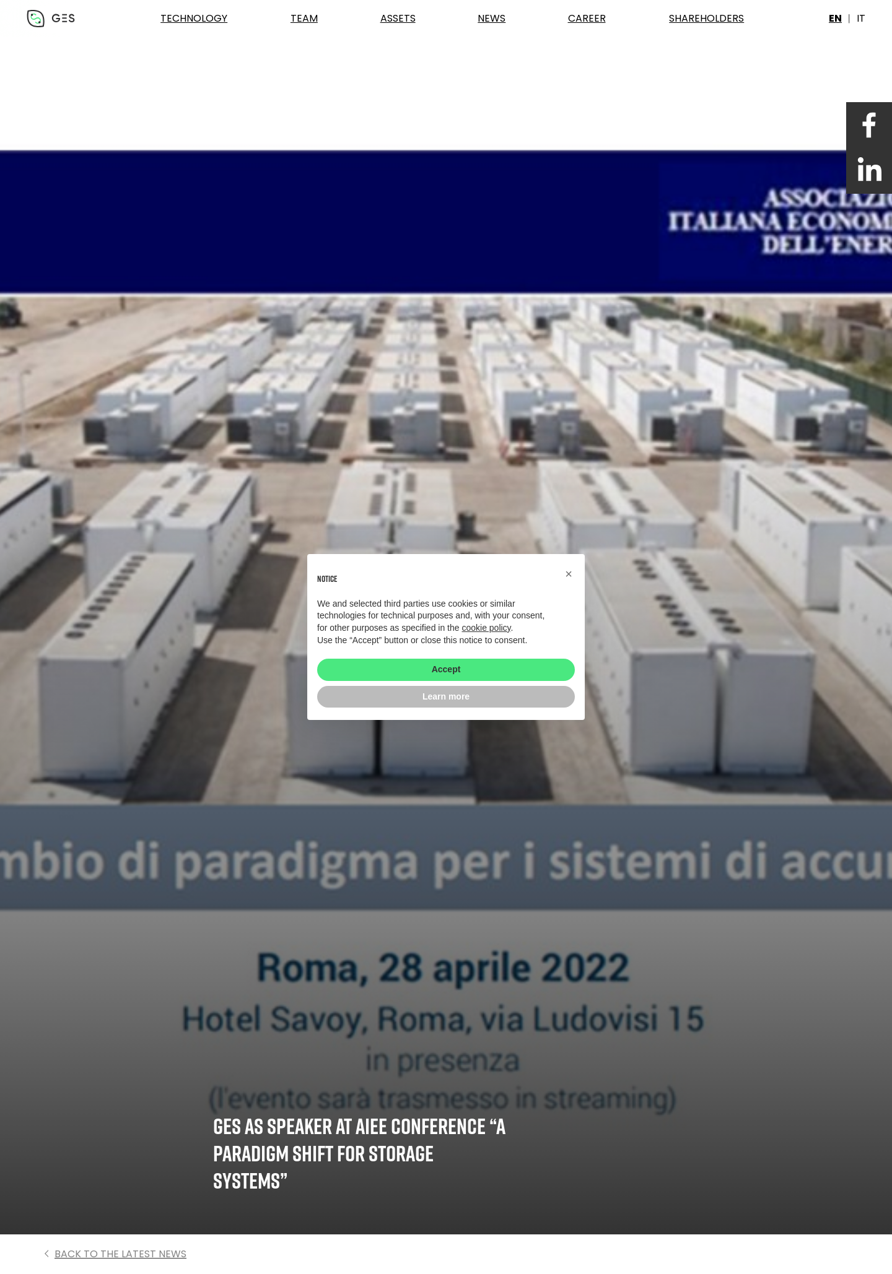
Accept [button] (446, 669)
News (491, 18)
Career (587, 18)
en (835, 18)
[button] (569, 574)
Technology (193, 18)
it (861, 18)
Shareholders (706, 18)
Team (304, 18)
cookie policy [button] (485, 628)
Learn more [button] (446, 696)
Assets (398, 18)
